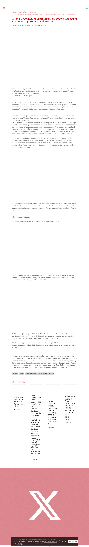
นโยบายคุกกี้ (20, 544)
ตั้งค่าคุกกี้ (63, 542)
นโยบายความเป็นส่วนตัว (50, 542)
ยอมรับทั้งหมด (73, 542)
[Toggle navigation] (86, 8)
